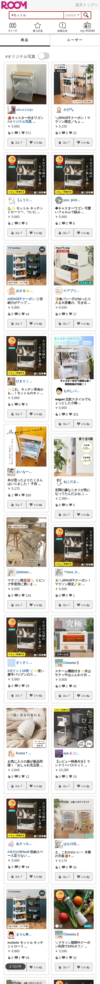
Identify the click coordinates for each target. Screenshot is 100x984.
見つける (37, 27)
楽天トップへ (86, 5)
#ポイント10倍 (18, 671)
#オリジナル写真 (19, 122)
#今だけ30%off (18, 852)
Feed (12, 27)
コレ (19, 142)
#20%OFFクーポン (21, 299)
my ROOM (87, 27)
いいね (38, 142)
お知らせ (62, 27)
